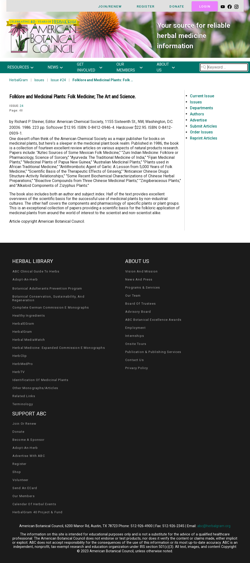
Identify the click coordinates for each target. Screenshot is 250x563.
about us (163, 67)
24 (21, 106)
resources (18, 67)
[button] (24, 67)
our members (125, 67)
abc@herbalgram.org (213, 526)
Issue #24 (58, 80)
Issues (39, 80)
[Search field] (223, 67)
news (53, 67)
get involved (86, 67)
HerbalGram (18, 80)
